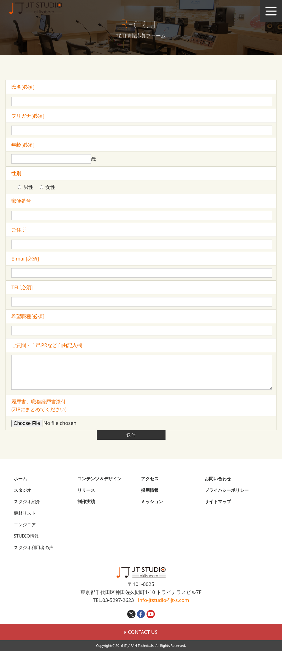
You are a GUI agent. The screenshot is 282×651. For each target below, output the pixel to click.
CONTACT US (141, 632)
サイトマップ (218, 501)
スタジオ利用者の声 (33, 547)
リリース (86, 490)
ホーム (20, 479)
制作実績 (86, 501)
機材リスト (25, 513)
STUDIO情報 (26, 536)
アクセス (150, 479)
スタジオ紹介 (27, 501)
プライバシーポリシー (227, 490)
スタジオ (22, 490)
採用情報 (150, 490)
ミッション (152, 501)
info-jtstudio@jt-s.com (163, 600)
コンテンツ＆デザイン (99, 479)
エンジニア (25, 525)
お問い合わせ (218, 479)
